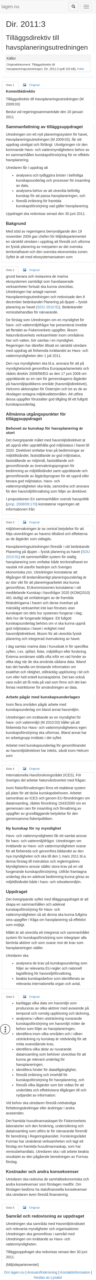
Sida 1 (10, 84)
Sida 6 (10, 1207)
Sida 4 (10, 768)
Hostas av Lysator (48, 1277)
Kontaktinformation (75, 1272)
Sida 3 (10, 522)
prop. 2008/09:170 (21, 504)
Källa (80, 68)
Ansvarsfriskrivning (42, 1272)
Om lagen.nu (14, 1272)
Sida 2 (10, 270)
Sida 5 (10, 996)
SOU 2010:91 (48, 307)
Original (31, 84)
